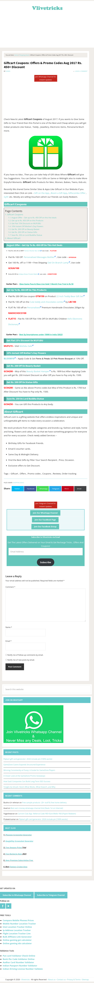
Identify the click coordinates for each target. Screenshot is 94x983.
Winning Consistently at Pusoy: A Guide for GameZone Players (29, 770)
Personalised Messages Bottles (39, 257)
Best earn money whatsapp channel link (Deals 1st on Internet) (37, 808)
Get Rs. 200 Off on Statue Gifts (24, 232)
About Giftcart (13, 238)
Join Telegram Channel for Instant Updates (45, 504)
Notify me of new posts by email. (21, 660)
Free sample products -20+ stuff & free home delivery (44, 802)
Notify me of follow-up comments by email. (25, 655)
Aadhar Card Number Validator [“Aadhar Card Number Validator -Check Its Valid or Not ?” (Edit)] (18, 962)
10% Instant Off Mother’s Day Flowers (27, 226)
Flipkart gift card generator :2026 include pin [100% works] (27, 759)
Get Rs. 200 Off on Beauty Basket (25, 229)
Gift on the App (41, 193)
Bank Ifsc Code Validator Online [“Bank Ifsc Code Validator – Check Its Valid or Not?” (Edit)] (18, 959)
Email (8, 641)
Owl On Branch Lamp (58, 262)
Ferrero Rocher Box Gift (32, 251)
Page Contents (13, 211)
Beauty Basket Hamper (37, 371)
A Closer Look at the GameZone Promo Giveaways (24, 776)
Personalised (33, 307)
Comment (10, 587)
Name (8, 627)
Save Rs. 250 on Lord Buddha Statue (26, 235)
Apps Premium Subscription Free (19, 860)
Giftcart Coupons (15, 214)
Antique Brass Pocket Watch (28, 274)
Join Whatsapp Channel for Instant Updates (45, 78)
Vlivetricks (47, 7)
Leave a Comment (81, 71)
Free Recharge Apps (13, 854)
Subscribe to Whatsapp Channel (17, 895)
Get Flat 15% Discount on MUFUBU (26, 223)
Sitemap (85, 979)
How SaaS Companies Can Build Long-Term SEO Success (26, 781)
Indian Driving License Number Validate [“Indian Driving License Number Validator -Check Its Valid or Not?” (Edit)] (23, 969)
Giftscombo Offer (76, 193)
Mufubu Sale (26, 346)
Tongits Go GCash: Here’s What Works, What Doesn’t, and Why (29, 787)
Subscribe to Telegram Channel (51, 895)
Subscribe (45, 562)
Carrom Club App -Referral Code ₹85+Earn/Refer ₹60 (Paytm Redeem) (47, 813)
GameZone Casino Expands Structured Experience (24, 764)
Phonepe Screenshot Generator (18, 835)
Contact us (61, 979)
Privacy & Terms (74, 979)
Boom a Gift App (59, 193)
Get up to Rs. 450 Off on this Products (27, 220)
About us (51, 979)
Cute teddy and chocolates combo (46, 301)
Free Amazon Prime (13, 847)
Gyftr (6, 196)
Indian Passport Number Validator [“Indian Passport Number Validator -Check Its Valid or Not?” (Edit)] (20, 965)
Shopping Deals (18, 483)
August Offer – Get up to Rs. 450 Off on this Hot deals (33, 217)
